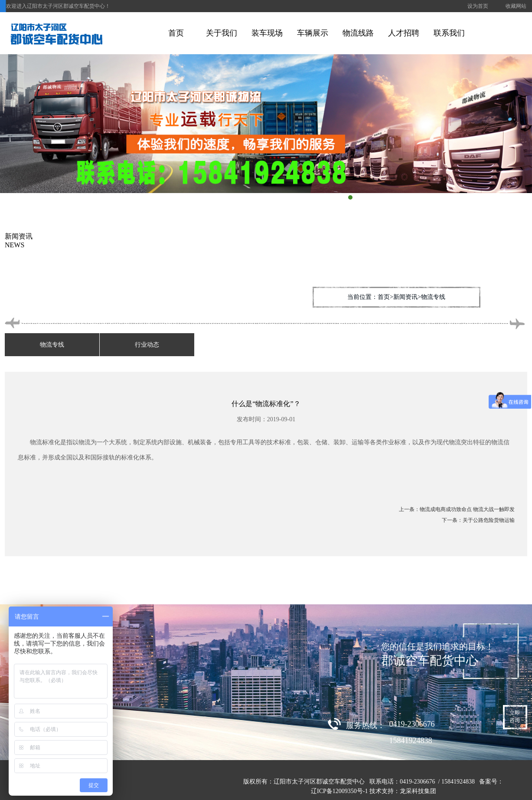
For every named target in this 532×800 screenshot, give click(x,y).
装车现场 (267, 33)
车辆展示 (312, 33)
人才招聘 (403, 33)
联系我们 (449, 33)
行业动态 (147, 344)
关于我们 (221, 33)
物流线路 (358, 33)
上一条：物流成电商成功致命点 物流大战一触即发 (457, 509)
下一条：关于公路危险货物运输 (478, 520)
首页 (176, 33)
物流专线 (52, 344)
